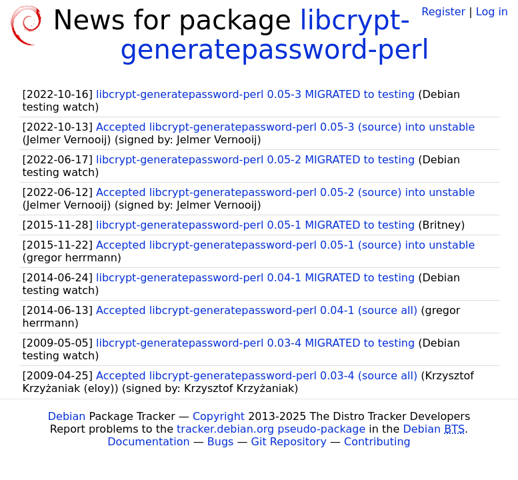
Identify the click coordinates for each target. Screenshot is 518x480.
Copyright (219, 416)
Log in (492, 11)
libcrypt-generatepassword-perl (274, 35)
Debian (67, 416)
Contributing (377, 441)
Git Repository (289, 441)
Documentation (148, 441)
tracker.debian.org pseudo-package (271, 429)
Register (443, 11)
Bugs (220, 441)
